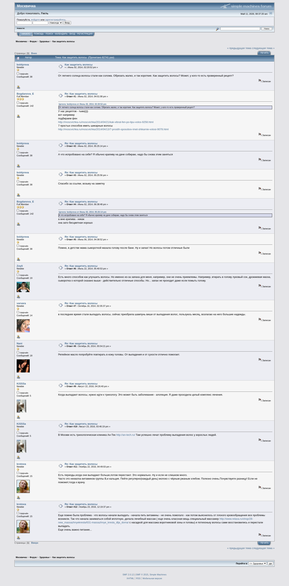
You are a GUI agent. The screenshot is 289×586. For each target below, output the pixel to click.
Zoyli (20, 265)
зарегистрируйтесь (55, 19)
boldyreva (23, 64)
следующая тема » (263, 48)
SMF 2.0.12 (128, 574)
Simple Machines (158, 574)
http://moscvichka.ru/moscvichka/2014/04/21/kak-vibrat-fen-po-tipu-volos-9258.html (106, 122)
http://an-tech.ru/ (125, 434)
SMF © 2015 (142, 574)
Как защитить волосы (79, 64)
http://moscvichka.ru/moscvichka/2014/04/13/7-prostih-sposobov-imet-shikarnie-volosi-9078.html (113, 129)
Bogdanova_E (25, 93)
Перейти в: (242, 563)
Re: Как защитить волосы (81, 93)
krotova (21, 463)
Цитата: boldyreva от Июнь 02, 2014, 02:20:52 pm (82, 104)
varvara (21, 303)
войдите (35, 19)
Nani (19, 343)
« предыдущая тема (239, 48)
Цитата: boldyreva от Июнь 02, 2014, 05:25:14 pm (82, 212)
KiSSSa (21, 383)
